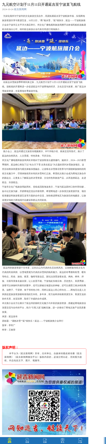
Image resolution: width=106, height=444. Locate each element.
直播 (45, 442)
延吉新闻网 (20, 9)
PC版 (80, 442)
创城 (27, 442)
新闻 (9, 442)
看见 (62, 442)
